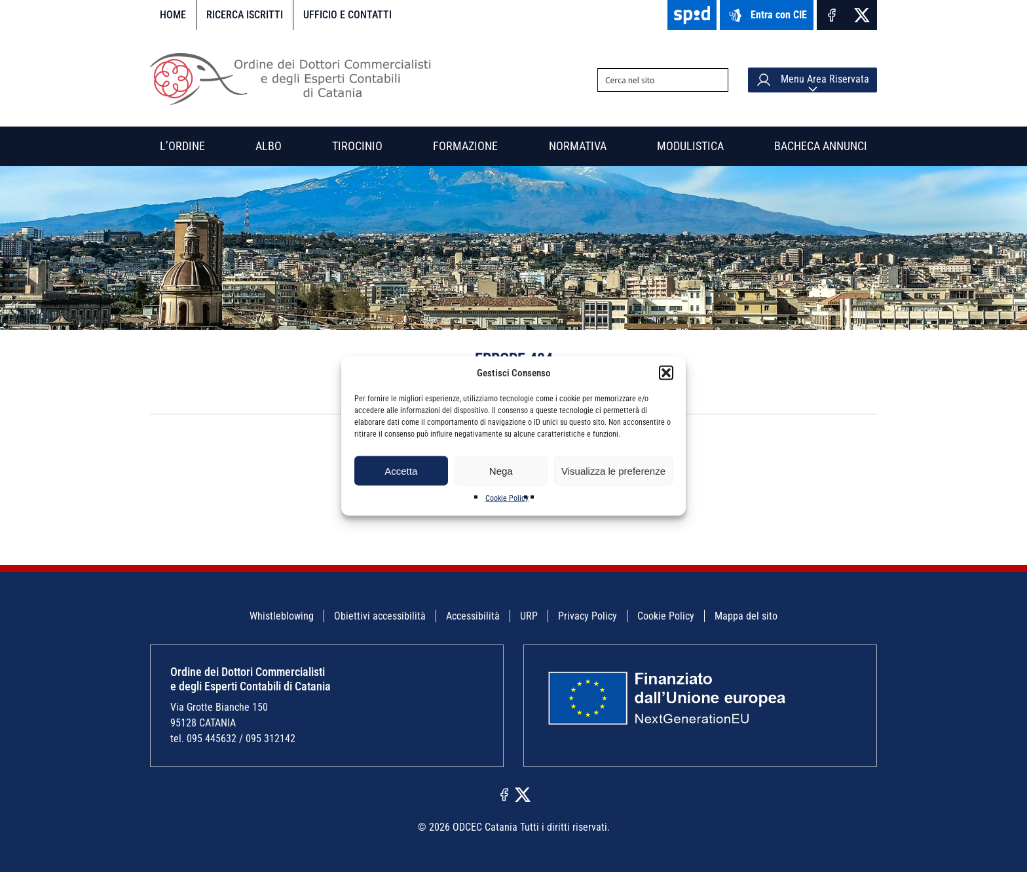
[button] (666, 373)
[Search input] (652, 80)
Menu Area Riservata (812, 80)
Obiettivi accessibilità (380, 616)
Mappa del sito (746, 616)
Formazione (465, 146)
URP (529, 616)
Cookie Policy (507, 498)
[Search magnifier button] (716, 80)
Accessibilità (473, 616)
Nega (501, 470)
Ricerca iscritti (244, 15)
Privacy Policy (587, 616)
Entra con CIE (766, 15)
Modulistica (690, 146)
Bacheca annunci (820, 146)
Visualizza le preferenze (613, 470)
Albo (268, 146)
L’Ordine (182, 146)
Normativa (578, 146)
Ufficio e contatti (347, 15)
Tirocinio (357, 146)
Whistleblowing (282, 616)
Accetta (400, 470)
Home (173, 15)
